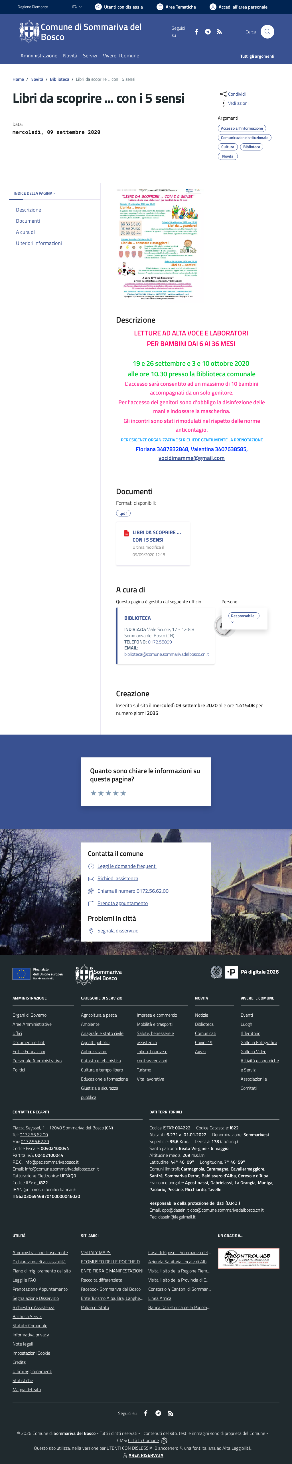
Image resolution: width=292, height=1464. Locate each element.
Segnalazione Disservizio (36, 1298)
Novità (37, 79)
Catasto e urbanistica (101, 1060)
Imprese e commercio (157, 1014)
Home (18, 79)
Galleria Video (253, 1051)
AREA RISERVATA (142, 1455)
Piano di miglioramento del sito (42, 1270)
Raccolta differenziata (101, 1279)
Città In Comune (143, 1440)
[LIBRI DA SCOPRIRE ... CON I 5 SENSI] (126, 533)
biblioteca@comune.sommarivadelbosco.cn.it (166, 654)
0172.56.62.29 (35, 1141)
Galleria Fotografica (259, 1042)
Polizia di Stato (95, 1307)
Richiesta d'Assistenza (33, 1307)
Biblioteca (59, 79)
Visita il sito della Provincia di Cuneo (182, 1279)
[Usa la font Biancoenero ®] (119, 7)
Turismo (144, 1069)
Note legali (23, 1343)
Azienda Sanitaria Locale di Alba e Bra (184, 1261)
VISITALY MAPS (96, 1252)
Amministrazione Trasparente (40, 1252)
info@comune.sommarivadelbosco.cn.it (62, 1168)
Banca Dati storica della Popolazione (182, 1307)
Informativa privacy (31, 1334)
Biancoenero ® (168, 1448)
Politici (19, 1069)
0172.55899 (160, 641)
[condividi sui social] (232, 93)
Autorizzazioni (94, 1051)
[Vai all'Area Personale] (238, 7)
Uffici (17, 1033)
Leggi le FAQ (24, 1279)
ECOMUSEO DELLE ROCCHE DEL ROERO (120, 1261)
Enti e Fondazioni (29, 1051)
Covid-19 (203, 1042)
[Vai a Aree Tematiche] (176, 7)
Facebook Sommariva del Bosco (111, 1289)
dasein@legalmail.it (177, 1216)
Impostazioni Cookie (31, 1353)
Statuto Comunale (30, 1325)
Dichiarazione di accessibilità (39, 1261)
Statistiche (23, 1380)
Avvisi (200, 1051)
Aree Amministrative (32, 1024)
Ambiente (90, 1024)
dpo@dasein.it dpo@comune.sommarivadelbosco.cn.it (213, 1209)
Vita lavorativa (150, 1078)
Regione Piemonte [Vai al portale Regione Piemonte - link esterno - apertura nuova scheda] (33, 7)
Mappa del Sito (27, 1389)
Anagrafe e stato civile (102, 1033)
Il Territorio (250, 1033)
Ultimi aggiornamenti (32, 1371)
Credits (19, 1362)
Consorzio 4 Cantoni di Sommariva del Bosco (190, 1289)
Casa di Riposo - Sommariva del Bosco (184, 1252)
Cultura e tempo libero (102, 1069)
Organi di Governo (29, 1014)
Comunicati (205, 1033)
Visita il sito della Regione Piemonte (182, 1270)
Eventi (247, 1014)
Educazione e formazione (104, 1078)
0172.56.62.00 (34, 1134)
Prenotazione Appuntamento (40, 1289)
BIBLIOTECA (137, 618)
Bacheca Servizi (27, 1316)
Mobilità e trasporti (155, 1024)
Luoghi (247, 1024)
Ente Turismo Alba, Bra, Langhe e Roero (118, 1298)
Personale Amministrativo (37, 1060)
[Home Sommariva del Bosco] (95, 31)
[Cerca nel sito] (267, 32)
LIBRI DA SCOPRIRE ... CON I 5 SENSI (157, 536)
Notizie (201, 1014)
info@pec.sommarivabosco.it (52, 1162)
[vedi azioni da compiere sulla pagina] (234, 103)
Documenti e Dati (29, 1042)
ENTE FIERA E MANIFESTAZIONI (112, 1270)
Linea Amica (159, 1298)
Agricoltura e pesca (99, 1014)
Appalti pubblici (95, 1042)
